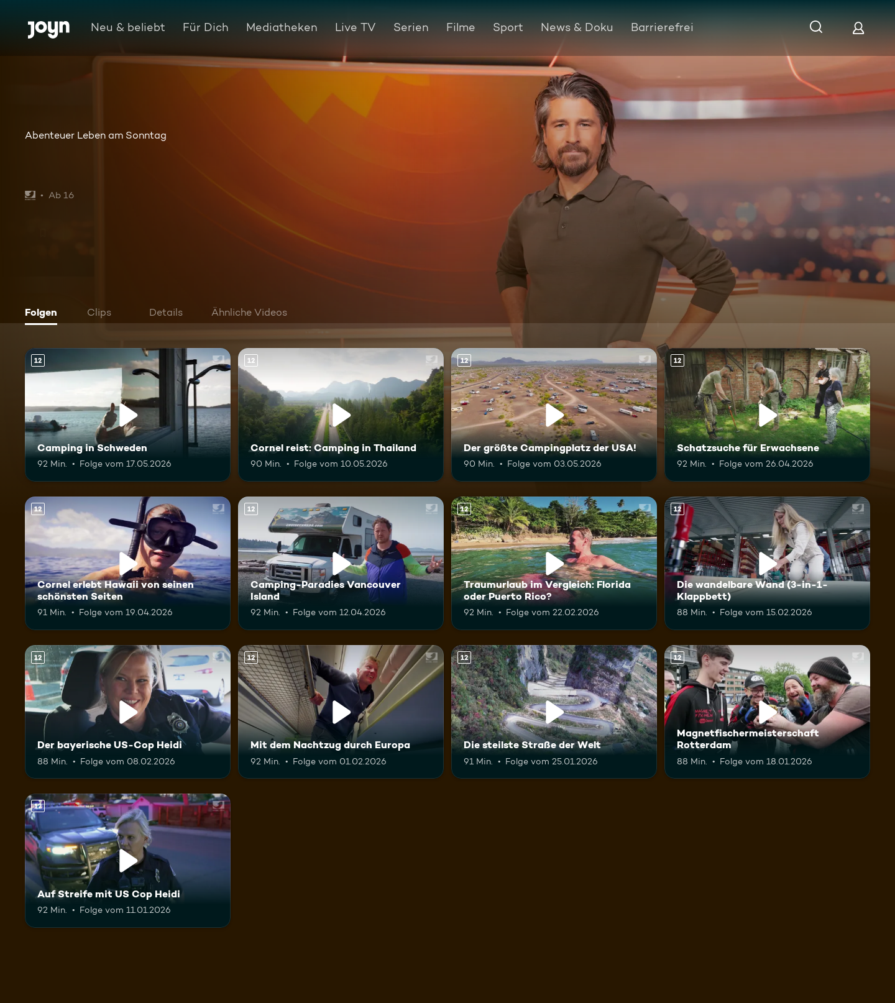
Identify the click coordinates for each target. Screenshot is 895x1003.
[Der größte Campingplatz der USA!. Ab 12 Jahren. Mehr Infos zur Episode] (554, 415)
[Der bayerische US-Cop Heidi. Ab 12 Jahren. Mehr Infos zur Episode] (128, 712)
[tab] (44, 314)
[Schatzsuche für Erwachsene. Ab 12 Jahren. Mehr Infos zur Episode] (767, 415)
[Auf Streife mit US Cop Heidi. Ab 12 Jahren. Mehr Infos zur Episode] (128, 860)
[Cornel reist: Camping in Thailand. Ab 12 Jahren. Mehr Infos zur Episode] (341, 415)
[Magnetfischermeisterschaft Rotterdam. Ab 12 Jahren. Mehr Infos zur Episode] (767, 712)
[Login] (858, 28)
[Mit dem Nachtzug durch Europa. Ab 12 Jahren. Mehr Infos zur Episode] (341, 712)
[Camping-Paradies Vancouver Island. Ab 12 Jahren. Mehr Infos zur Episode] (341, 563)
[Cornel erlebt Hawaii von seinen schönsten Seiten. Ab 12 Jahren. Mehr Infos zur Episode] (128, 563)
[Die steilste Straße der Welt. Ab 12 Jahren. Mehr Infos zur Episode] (554, 712)
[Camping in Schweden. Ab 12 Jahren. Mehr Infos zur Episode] (128, 415)
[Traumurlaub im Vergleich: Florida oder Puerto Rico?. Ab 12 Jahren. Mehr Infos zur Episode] (554, 563)
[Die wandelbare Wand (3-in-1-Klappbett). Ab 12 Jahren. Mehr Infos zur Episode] (767, 563)
